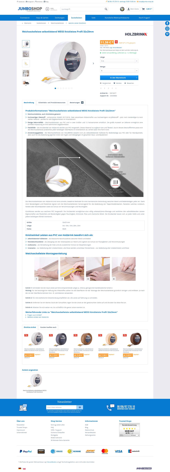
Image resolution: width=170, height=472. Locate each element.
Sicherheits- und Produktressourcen (51, 102)
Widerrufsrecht (56, 438)
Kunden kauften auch (48, 327)
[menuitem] (122, 9)
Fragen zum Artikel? (33, 315)
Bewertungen (76, 102)
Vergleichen (105, 83)
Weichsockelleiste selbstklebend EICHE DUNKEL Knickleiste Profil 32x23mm (83, 350)
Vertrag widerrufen (58, 425)
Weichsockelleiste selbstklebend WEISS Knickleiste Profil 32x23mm (35, 391)
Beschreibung (29, 102)
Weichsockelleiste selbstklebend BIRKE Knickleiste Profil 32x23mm (34, 349)
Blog (86, 427)
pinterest (38, 2)
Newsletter (21, 425)
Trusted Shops (22, 427)
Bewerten (129, 83)
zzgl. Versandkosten (116, 48)
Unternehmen (22, 432)
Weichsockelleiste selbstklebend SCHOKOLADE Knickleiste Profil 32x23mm (132, 350)
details (26, 358)
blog (46, 2)
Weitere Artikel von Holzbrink (37, 317)
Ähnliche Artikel (30, 327)
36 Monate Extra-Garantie (60, 440)
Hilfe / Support (56, 430)
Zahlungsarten (90, 435)
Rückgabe (54, 435)
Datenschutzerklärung (72, 410)
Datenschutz (89, 430)
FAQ (52, 427)
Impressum (21, 430)
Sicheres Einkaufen (58, 432)
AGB (86, 425)
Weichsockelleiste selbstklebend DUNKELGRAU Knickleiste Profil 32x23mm (59, 350)
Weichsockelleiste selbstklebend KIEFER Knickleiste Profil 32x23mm (108, 349)
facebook (20, 2)
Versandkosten (90, 432)
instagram (30, 2)
